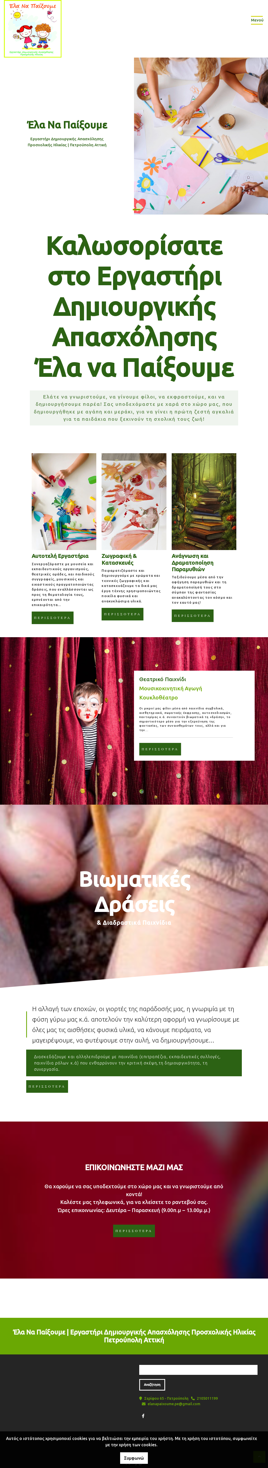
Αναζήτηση (152, 1384)
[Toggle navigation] (257, 21)
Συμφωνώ (134, 1458)
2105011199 (207, 1398)
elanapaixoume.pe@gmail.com (174, 1404)
